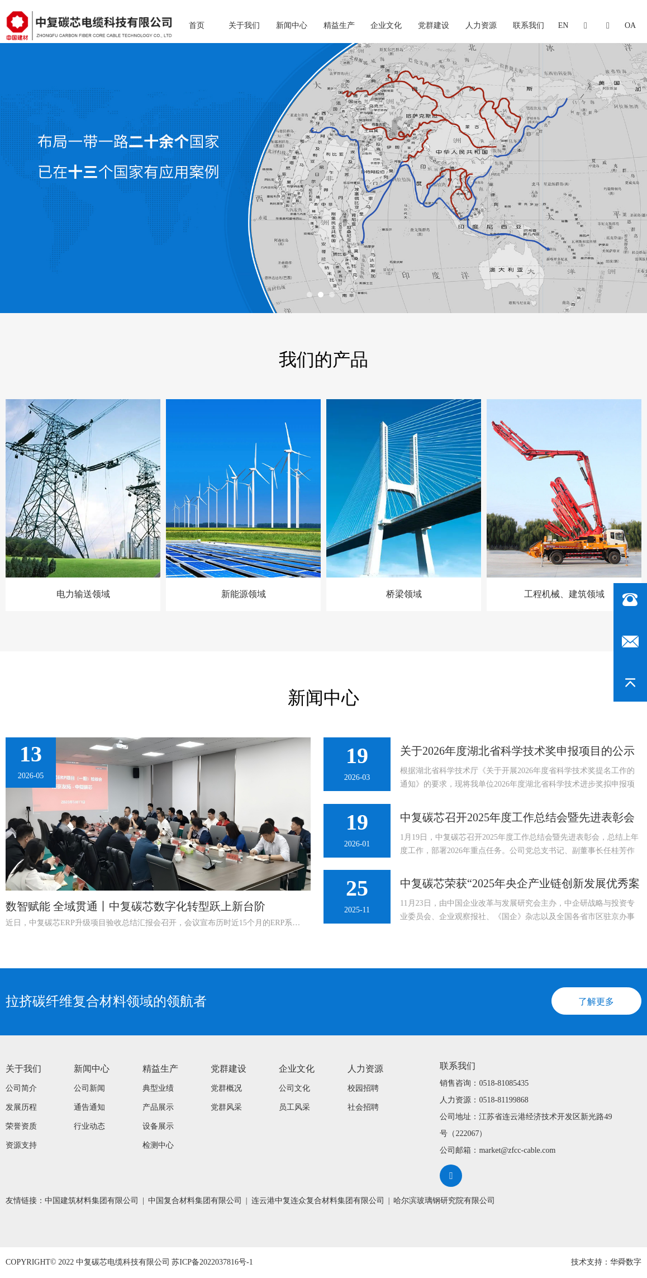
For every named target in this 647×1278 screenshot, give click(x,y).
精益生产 (339, 25)
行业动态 (89, 1126)
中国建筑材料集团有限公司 (92, 1200)
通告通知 (89, 1107)
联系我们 (528, 25)
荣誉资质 (21, 1126)
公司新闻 (89, 1088)
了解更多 (596, 1001)
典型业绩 (158, 1088)
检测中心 (158, 1145)
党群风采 (226, 1107)
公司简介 (21, 1088)
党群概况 (226, 1088)
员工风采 (294, 1107)
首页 (196, 25)
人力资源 (481, 25)
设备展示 (158, 1126)
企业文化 (386, 25)
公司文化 (294, 1088)
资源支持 (21, 1145)
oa (630, 25)
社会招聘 (363, 1107)
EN (563, 25)
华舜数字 (625, 1262)
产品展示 (158, 1107)
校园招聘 (363, 1088)
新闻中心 (291, 25)
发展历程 (21, 1107)
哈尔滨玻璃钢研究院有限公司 (444, 1200)
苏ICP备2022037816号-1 (212, 1262)
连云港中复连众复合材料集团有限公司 (317, 1200)
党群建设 (433, 25)
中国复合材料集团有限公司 (195, 1200)
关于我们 (244, 25)
